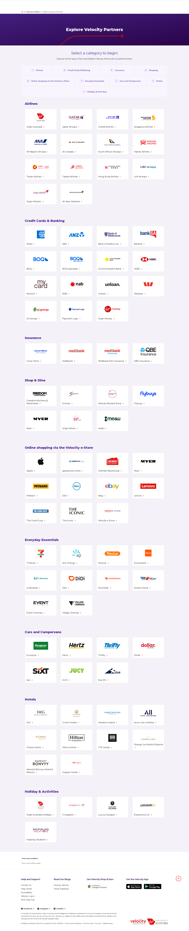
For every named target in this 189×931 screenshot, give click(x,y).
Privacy (98, 923)
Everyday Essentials (92, 81)
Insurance (117, 70)
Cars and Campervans (128, 81)
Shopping (151, 70)
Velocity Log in (28, 896)
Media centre (108, 923)
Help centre (26, 889)
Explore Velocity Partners (53, 12)
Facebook (27, 909)
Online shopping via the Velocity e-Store (48, 81)
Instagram (43, 909)
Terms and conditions (73, 923)
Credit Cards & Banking (76, 70)
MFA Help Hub (28, 900)
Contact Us (26, 885)
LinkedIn (59, 909)
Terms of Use (88, 923)
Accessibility (26, 892)
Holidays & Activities (94, 91)
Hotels (156, 81)
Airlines (37, 70)
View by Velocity (61, 885)
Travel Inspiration (61, 889)
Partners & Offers (33, 12)
